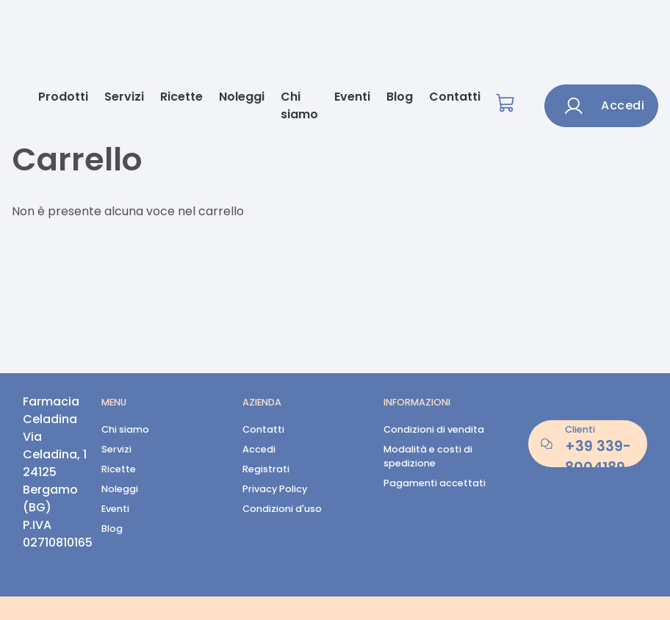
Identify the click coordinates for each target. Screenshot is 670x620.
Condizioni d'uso (282, 508)
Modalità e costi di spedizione (427, 456)
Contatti (454, 96)
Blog (399, 96)
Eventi (352, 96)
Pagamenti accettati (434, 483)
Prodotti (63, 96)
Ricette (181, 96)
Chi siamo (299, 105)
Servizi (124, 96)
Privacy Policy (274, 489)
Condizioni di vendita (433, 429)
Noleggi (241, 96)
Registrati (265, 469)
